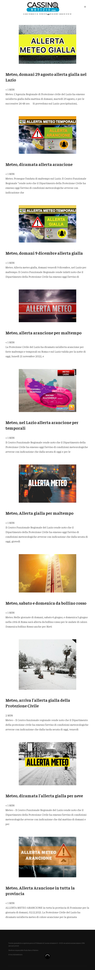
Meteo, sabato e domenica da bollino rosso (45, 603)
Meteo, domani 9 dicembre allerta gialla (44, 253)
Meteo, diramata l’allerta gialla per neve (44, 795)
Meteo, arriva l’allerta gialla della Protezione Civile (37, 702)
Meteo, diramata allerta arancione (39, 164)
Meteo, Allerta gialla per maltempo (39, 513)
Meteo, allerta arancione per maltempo (43, 332)
